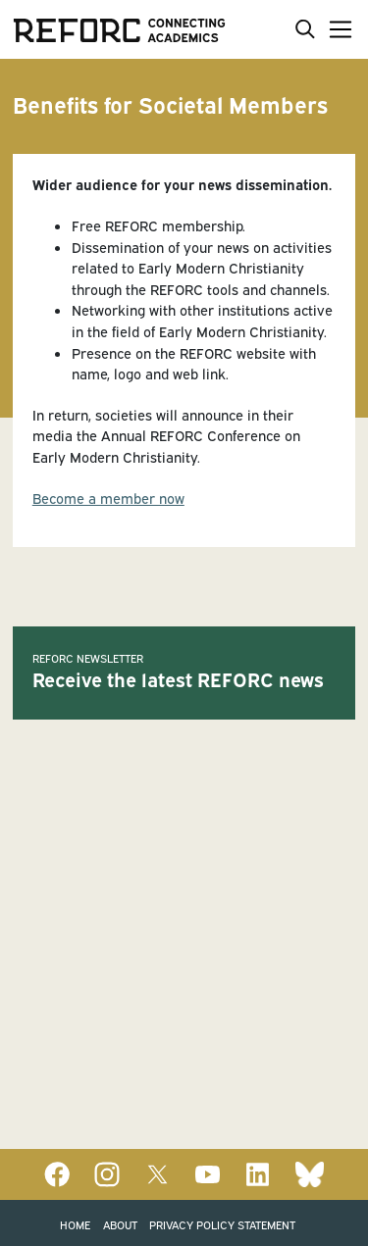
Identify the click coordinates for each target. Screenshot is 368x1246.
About (120, 1224)
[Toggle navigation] (336, 29)
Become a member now (108, 497)
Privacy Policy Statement (222, 1224)
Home (75, 1224)
